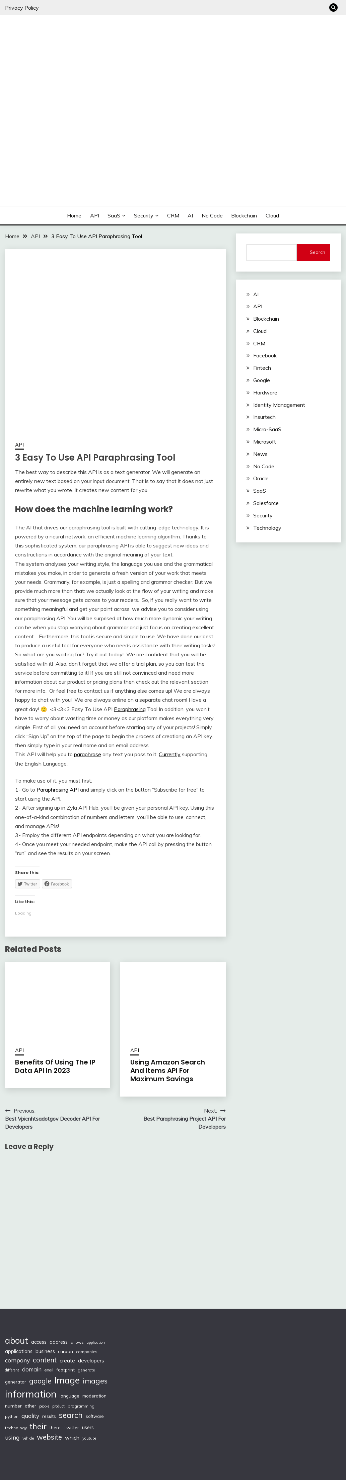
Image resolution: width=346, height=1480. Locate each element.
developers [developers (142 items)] (91, 1360)
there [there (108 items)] (55, 1427)
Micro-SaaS (267, 429)
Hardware (265, 392)
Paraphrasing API (58, 789)
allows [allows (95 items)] (77, 1342)
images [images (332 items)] (95, 1380)
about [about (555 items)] (16, 1340)
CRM (173, 215)
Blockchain (244, 215)
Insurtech (264, 417)
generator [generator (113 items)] (15, 1381)
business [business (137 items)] (45, 1351)
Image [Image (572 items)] (67, 1380)
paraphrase (87, 754)
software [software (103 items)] (94, 1416)
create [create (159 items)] (67, 1360)
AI (190, 215)
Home (74, 215)
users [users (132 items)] (88, 1428)
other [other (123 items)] (30, 1406)
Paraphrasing (130, 709)
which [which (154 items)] (72, 1437)
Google (261, 380)
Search (317, 252)
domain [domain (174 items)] (32, 1369)
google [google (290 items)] (40, 1380)
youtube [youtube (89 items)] (89, 1438)
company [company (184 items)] (17, 1360)
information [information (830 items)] (31, 1394)
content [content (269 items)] (45, 1360)
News (260, 454)
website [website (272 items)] (49, 1437)
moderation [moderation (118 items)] (94, 1396)
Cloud (272, 215)
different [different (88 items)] (12, 1370)
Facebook (265, 355)
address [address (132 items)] (59, 1342)
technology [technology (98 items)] (16, 1427)
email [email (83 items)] (49, 1370)
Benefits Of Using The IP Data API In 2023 (55, 1066)
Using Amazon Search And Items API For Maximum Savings (167, 1070)
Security (143, 215)
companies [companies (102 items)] (86, 1351)
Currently (170, 754)
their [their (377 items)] (38, 1426)
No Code (212, 215)
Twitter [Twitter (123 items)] (71, 1427)
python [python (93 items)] (11, 1416)
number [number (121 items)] (13, 1406)
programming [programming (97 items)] (81, 1406)
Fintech (262, 367)
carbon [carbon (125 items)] (65, 1351)
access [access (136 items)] (39, 1342)
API (94, 215)
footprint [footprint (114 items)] (65, 1369)
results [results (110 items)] (49, 1416)
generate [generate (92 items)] (86, 1369)
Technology (267, 527)
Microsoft (264, 441)
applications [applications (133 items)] (18, 1351)
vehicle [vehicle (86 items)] (28, 1438)
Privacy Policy (22, 7)
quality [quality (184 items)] (30, 1415)
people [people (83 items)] (44, 1406)
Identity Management (279, 404)
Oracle (261, 478)
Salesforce (266, 503)
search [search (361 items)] (71, 1415)
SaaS (114, 215)
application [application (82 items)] (96, 1342)
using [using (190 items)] (12, 1437)
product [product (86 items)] (58, 1406)
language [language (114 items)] (69, 1396)
